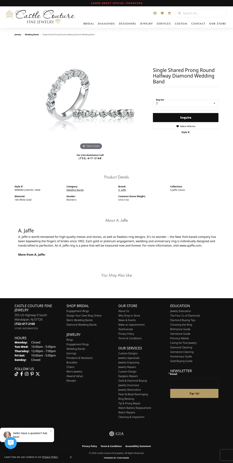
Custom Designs (128, 353)
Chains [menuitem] (70, 367)
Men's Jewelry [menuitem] (74, 371)
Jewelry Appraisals (128, 358)
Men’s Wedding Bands (79, 320)
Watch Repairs (126, 412)
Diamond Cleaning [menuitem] (181, 347)
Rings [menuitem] (69, 339)
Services (164, 23)
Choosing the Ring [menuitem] (181, 324)
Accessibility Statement (138, 446)
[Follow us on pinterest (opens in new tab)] (32, 374)
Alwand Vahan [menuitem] (74, 376)
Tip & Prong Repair (129, 403)
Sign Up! (194, 393)
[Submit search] (178, 13)
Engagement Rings (77, 311)
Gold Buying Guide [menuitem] (181, 361)
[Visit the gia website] (116, 433)
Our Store (217, 23)
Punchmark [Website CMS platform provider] (123, 458)
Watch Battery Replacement (134, 408)
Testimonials (125, 329)
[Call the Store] (25, 324)
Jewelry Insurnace (128, 385)
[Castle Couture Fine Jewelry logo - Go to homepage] (40, 17)
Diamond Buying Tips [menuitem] (183, 320)
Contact (198, 23)
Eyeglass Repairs (128, 376)
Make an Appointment (131, 324)
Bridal (89, 23)
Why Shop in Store (129, 315)
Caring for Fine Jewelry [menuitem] (183, 343)
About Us (123, 311)
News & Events (127, 320)
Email (173, 374)
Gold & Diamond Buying (132, 380)
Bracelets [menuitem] (71, 362)
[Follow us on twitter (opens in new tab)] (37, 374)
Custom (181, 23)
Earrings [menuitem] (71, 353)
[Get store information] (26, 328)
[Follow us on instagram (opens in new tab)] (27, 374)
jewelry (18, 34)
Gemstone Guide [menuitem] (180, 333)
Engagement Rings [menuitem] (77, 344)
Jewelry (146, 23)
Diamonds (106, 23)
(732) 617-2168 (90, 158)
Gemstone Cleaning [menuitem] (182, 352)
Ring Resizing (126, 398)
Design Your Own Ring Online (83, 315)
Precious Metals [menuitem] (179, 338)
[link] (116, 3)
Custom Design (127, 371)
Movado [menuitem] (71, 380)
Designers (127, 23)
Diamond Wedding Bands (81, 324)
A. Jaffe (122, 190)
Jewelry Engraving (128, 362)
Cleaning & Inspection (131, 417)
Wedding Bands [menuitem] (75, 349)
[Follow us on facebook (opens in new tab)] (21, 374)
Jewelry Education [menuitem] (180, 311)
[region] (91, 95)
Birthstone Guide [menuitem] (180, 329)
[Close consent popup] (71, 457)
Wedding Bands (32, 34)
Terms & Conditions (130, 338)
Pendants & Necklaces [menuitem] (79, 358)
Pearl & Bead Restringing (133, 394)
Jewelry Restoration (129, 389)
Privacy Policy (126, 333)
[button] (155, 13)
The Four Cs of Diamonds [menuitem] (185, 315)
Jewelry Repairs (127, 367)
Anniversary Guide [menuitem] (181, 356)
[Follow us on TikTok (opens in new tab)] (16, 374)
